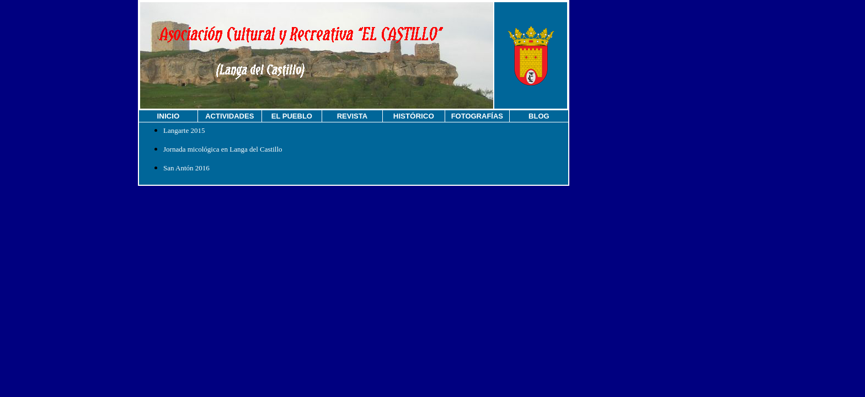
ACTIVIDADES (229, 116)
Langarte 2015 (184, 130)
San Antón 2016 (186, 168)
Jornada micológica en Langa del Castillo (222, 149)
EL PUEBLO (291, 116)
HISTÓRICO (413, 116)
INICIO (168, 116)
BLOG (538, 116)
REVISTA (352, 116)
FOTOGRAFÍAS (477, 116)
